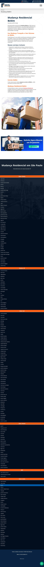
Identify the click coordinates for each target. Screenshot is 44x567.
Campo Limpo (3, 358)
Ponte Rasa (3, 545)
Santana (2, 435)
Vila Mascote (3, 383)
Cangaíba (2, 500)
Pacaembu (3, 285)
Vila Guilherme (4, 465)
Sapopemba (3, 528)
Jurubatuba (3, 417)
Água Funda (3, 356)
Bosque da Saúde (4, 366)
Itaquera (2, 534)
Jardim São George (4, 190)
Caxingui (2, 241)
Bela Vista (3, 278)
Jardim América (4, 400)
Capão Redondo (4, 343)
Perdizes (2, 207)
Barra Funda (3, 210)
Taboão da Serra (4, 201)
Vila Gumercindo (4, 319)
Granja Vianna (3, 199)
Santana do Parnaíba (5, 182)
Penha (2, 502)
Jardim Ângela (3, 398)
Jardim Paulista (4, 336)
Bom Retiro (3, 283)
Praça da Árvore (4, 339)
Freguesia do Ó (4, 427)
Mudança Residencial (28, 88)
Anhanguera (3, 226)
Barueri (2, 186)
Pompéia (2, 239)
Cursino (2, 364)
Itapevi (2, 197)
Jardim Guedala (4, 420)
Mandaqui (3, 437)
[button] (22, 145)
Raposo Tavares (4, 205)
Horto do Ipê (3, 360)
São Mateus (3, 538)
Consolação (3, 287)
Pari (1, 300)
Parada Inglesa (3, 458)
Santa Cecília (3, 304)
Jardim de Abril (4, 258)
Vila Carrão (3, 483)
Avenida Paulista (4, 270)
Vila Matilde (3, 506)
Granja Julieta (3, 326)
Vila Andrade (3, 379)
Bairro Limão (3, 441)
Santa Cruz (3, 332)
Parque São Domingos (5, 254)
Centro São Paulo (4, 289)
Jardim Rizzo (3, 265)
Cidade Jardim (3, 243)
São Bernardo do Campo (5, 474)
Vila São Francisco (4, 233)
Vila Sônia (2, 390)
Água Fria (2, 448)
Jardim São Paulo (4, 454)
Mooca (2, 487)
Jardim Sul (3, 419)
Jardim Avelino (3, 526)
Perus (2, 256)
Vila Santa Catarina (4, 388)
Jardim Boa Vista (4, 214)
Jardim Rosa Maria (4, 195)
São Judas (2, 317)
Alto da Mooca (3, 521)
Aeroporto (3, 330)
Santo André (3, 476)
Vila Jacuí (2, 509)
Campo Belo (3, 353)
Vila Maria (3, 446)
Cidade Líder (3, 496)
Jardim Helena (3, 522)
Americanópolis (4, 313)
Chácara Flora (3, 347)
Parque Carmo (3, 504)
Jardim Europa (3, 370)
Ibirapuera (3, 407)
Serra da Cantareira (4, 461)
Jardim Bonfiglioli (4, 263)
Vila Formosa (3, 511)
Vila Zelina (3, 543)
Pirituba (2, 248)
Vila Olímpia (3, 387)
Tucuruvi (2, 433)
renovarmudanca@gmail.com (39, 1)
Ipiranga (2, 321)
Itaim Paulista (3, 494)
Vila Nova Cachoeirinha (5, 444)
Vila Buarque (3, 306)
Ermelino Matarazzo (5, 507)
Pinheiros (2, 180)
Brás (1, 297)
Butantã (2, 188)
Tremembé (3, 463)
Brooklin (2, 324)
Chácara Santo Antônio (5, 341)
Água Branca (3, 227)
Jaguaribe (2, 209)
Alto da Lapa (3, 229)
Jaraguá (2, 246)
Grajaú (2, 362)
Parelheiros (3, 409)
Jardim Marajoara (4, 368)
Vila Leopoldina (4, 212)
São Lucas (3, 539)
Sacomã (2, 392)
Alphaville (2, 178)
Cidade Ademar (4, 338)
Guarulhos (3, 439)
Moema (2, 322)
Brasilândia (3, 450)
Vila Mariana (3, 381)
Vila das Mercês (4, 375)
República (3, 276)
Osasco (2, 192)
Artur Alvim (3, 515)
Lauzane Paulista (4, 456)
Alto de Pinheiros (4, 216)
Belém (2, 485)
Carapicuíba (3, 224)
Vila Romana (3, 235)
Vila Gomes (3, 260)
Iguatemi (2, 530)
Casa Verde (3, 431)
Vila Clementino (4, 377)
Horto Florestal (4, 429)
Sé (1, 293)
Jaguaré (2, 220)
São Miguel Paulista (4, 536)
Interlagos (3, 405)
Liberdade (3, 282)
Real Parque (3, 371)
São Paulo (3, 272)
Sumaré (2, 231)
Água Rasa (3, 524)
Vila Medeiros (3, 443)
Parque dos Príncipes (5, 252)
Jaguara (2, 244)
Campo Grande (4, 355)
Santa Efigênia (3, 302)
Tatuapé (2, 490)
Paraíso (2, 411)
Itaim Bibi (2, 404)
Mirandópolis (3, 415)
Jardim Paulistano (4, 467)
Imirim (2, 452)
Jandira (2, 184)
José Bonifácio (3, 519)
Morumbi (2, 315)
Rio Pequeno (3, 222)
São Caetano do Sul (4, 472)
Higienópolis (3, 274)
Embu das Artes (4, 218)
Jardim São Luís (4, 394)
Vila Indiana (3, 261)
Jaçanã (2, 426)
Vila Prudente (3, 481)
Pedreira (2, 373)
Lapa (2, 203)
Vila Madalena (3, 237)
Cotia (2, 194)
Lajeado (2, 513)
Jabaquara (3, 402)
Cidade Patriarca (4, 498)
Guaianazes (3, 541)
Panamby (2, 413)
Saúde (2, 334)
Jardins (2, 280)
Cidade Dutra (3, 351)
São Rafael (3, 532)
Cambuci (2, 295)
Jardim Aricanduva (4, 492)
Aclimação (3, 291)
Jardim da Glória (4, 308)
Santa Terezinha (4, 460)
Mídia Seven (22, 558)
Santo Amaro (3, 328)
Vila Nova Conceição (5, 385)
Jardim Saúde (3, 396)
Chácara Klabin (4, 345)
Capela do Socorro (4, 349)
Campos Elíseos (4, 299)
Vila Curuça (3, 517)
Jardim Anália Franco (5, 489)
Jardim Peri (3, 250)
